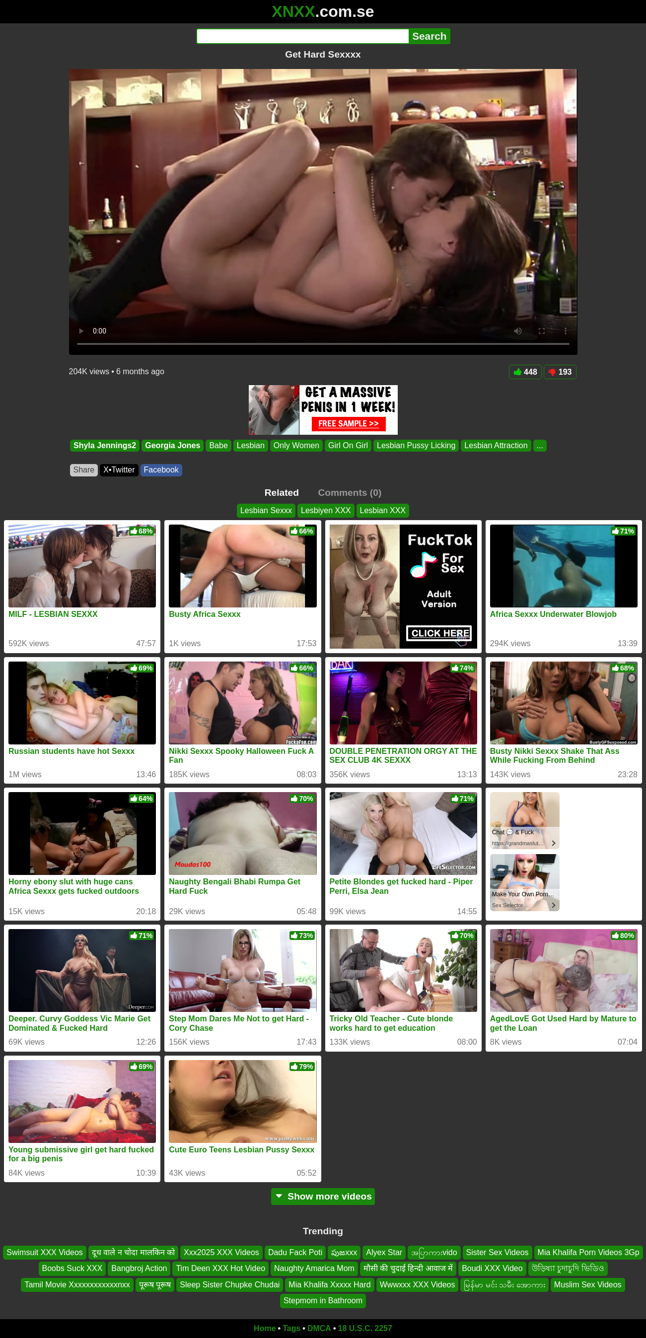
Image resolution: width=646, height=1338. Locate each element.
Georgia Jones (172, 445)
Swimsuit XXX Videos (44, 1252)
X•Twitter (119, 470)
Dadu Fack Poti (295, 1252)
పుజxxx (344, 1252)
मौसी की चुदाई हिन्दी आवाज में (408, 1268)
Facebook (161, 470)
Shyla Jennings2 (104, 445)
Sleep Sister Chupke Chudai (230, 1284)
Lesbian (250, 445)
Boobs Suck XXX (72, 1268)
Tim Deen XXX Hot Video (220, 1268)
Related (282, 492)
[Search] (302, 36)
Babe (218, 445)
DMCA (319, 1328)
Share (84, 470)
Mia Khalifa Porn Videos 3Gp (589, 1252)
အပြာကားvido (434, 1252)
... (539, 445)
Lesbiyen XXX (326, 510)
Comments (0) (349, 492)
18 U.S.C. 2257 (365, 1328)
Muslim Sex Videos (588, 1284)
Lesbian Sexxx (266, 510)
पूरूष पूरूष (155, 1284)
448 (525, 372)
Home (265, 1328)
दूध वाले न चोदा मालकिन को (133, 1252)
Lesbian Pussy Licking (416, 445)
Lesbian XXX (383, 510)
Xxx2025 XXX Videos (221, 1252)
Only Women (296, 445)
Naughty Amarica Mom (314, 1268)
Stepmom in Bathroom (323, 1300)
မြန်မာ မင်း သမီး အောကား (504, 1284)
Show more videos (323, 1196)
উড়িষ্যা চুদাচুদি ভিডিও (568, 1268)
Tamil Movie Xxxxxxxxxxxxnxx (77, 1284)
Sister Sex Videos (497, 1252)
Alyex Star (384, 1252)
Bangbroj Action (139, 1268)
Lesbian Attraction (495, 445)
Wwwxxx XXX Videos (417, 1284)
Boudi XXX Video (492, 1268)
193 (560, 372)
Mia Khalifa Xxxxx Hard (329, 1284)
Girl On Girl (348, 445)
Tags (291, 1328)
